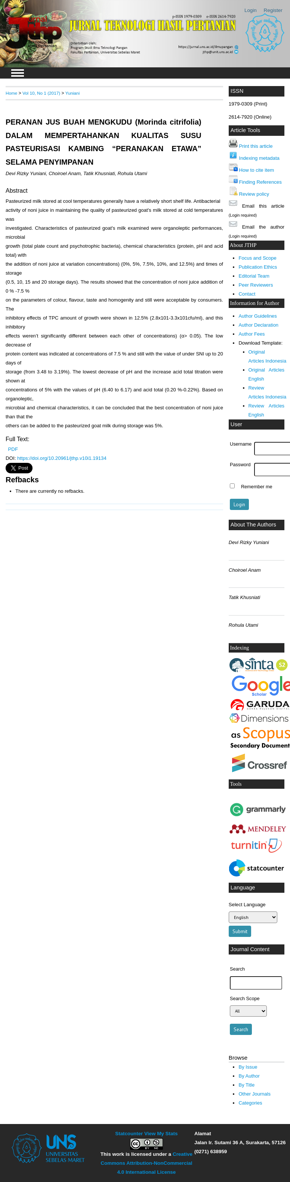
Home (11, 93)
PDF (13, 449)
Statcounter (129, 1133)
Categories (250, 1103)
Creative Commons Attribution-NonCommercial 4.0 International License (146, 1163)
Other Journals (254, 1094)
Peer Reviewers (255, 285)
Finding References (260, 182)
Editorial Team (253, 276)
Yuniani (72, 93)
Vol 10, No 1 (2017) (41, 93)
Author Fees (251, 334)
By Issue (247, 1067)
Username (241, 444)
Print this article (256, 146)
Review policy (254, 194)
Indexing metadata (259, 158)
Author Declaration (258, 325)
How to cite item (256, 170)
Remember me (256, 486)
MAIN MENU (17, 73)
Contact (246, 294)
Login (250, 10)
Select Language (247, 904)
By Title (246, 1085)
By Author (249, 1076)
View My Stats (161, 1133)
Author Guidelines (257, 316)
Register (273, 10)
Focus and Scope (257, 258)
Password (240, 464)
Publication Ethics (257, 267)
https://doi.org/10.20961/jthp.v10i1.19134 (62, 458)
